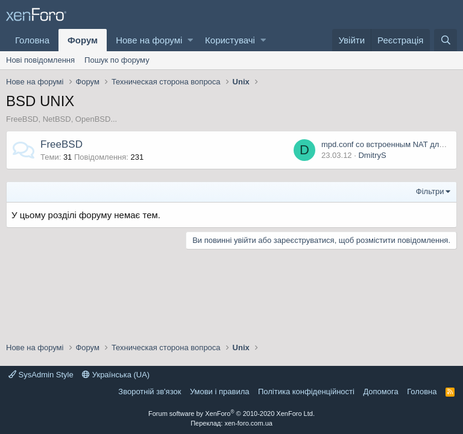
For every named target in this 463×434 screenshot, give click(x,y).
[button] (190, 40)
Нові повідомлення (40, 59)
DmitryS (372, 155)
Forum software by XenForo (231, 413)
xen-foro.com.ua (248, 423)
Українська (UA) (116, 374)
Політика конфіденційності (306, 391)
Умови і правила (220, 391)
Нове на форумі (149, 40)
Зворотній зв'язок (149, 391)
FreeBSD (61, 144)
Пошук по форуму (117, 59)
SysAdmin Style (41, 374)
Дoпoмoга (380, 391)
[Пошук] (445, 40)
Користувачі (230, 40)
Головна (32, 40)
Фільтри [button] (430, 191)
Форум (83, 40)
